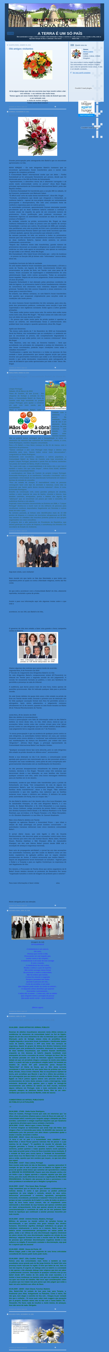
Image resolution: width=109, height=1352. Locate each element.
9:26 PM (30, 905)
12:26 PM (30, 106)
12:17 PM (30, 530)
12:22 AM (30, 1309)
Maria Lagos (88, 52)
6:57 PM (30, 1011)
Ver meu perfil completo (81, 73)
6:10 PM (30, 1347)
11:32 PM (30, 367)
